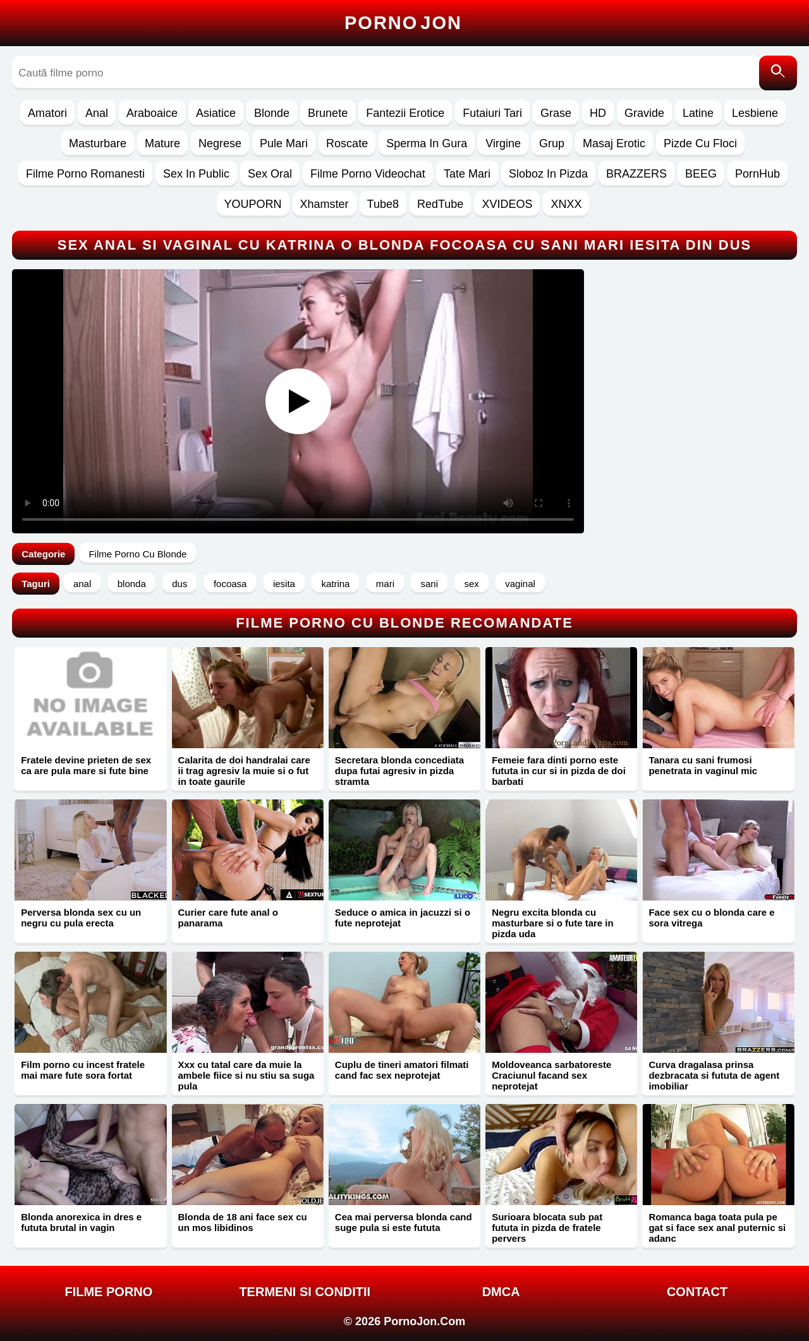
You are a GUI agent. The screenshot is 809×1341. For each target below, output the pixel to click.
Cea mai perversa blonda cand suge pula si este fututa (403, 1222)
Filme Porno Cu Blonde (137, 554)
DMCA (501, 1292)
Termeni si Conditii (304, 1292)
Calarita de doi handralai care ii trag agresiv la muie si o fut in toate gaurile (244, 771)
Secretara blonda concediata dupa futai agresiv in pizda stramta (399, 771)
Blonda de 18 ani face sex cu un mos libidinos (242, 1222)
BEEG (701, 173)
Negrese (219, 143)
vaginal (520, 583)
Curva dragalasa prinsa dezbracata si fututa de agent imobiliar (713, 1075)
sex (471, 583)
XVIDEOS (507, 204)
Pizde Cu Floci (700, 143)
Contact (697, 1292)
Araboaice (152, 113)
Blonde (271, 113)
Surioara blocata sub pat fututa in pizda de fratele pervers (547, 1227)
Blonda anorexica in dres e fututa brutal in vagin (81, 1222)
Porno (403, 23)
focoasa (230, 583)
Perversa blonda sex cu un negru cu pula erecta (81, 917)
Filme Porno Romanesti (85, 173)
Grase (555, 113)
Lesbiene (755, 113)
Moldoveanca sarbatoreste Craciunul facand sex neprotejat (551, 1075)
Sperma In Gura (426, 143)
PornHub (757, 173)
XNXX (565, 204)
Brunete (328, 113)
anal (82, 583)
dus (179, 583)
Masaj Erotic (614, 143)
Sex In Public (196, 173)
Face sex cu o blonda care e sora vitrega (711, 917)
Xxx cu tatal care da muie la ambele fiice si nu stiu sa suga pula (246, 1075)
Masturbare (97, 143)
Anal (96, 113)
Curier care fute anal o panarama (228, 917)
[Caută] (778, 73)
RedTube (440, 204)
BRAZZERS (636, 173)
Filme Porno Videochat (367, 173)
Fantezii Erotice (405, 113)
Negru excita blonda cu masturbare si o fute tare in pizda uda (553, 923)
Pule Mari (284, 143)
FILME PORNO (108, 1292)
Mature (162, 143)
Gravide (644, 113)
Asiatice (216, 113)
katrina (335, 583)
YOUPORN (253, 204)
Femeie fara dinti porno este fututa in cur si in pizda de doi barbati (559, 771)
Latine (698, 113)
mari (385, 583)
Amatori (47, 113)
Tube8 (383, 204)
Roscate (347, 143)
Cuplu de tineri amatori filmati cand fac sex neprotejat (402, 1070)
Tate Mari (467, 173)
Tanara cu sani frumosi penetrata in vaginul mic (702, 765)
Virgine (503, 143)
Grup (551, 143)
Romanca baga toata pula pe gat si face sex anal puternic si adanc (717, 1227)
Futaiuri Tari (492, 113)
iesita (284, 583)
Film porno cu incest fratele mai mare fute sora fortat (83, 1070)
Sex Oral (270, 173)
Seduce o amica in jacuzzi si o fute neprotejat (402, 917)
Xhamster (324, 204)
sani (429, 583)
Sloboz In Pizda (548, 173)
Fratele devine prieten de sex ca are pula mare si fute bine (86, 765)
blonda (132, 583)
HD (598, 113)
